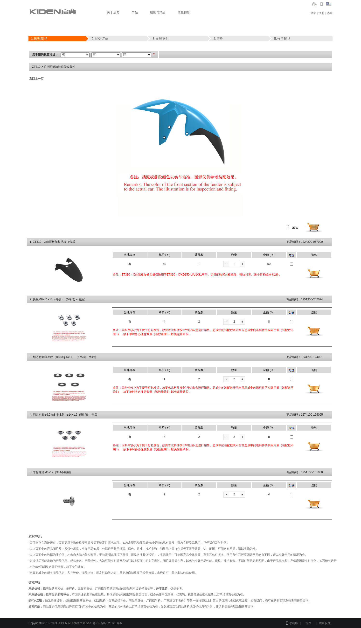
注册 (321, 13)
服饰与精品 (158, 12)
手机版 (293, 623)
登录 (313, 13)
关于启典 (113, 12)
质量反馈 (325, 623)
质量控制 (184, 12)
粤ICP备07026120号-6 (107, 623)
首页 (308, 623)
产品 (135, 12)
